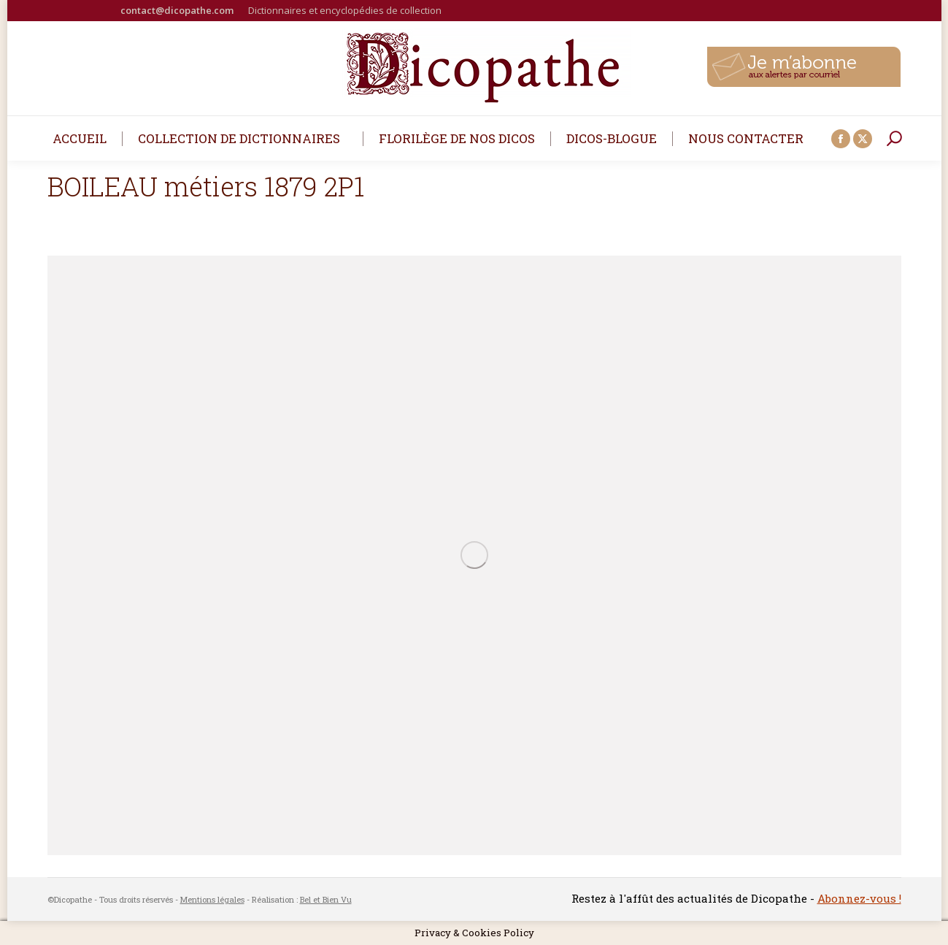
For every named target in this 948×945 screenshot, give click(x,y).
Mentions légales (212, 899)
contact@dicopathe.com (177, 10)
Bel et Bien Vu (326, 899)
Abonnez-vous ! (859, 898)
